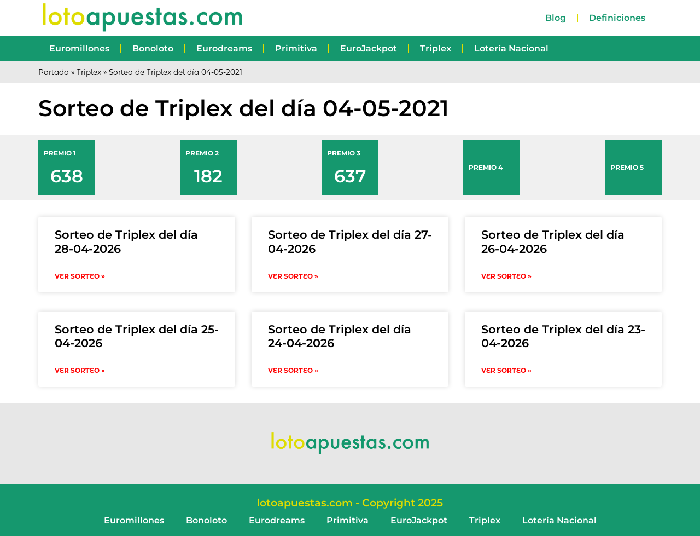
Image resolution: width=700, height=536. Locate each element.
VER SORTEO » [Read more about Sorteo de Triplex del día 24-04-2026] (293, 370)
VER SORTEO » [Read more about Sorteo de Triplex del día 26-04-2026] (506, 276)
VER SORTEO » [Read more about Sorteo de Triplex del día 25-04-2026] (80, 370)
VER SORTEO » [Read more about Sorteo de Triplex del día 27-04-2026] (293, 276)
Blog (555, 18)
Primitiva (296, 48)
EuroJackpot (368, 48)
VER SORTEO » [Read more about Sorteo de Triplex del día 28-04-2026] (80, 276)
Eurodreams (224, 48)
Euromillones (79, 48)
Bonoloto (152, 48)
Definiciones (617, 18)
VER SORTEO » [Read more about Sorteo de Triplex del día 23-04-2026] (506, 370)
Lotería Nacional (511, 48)
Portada (53, 72)
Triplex (435, 48)
